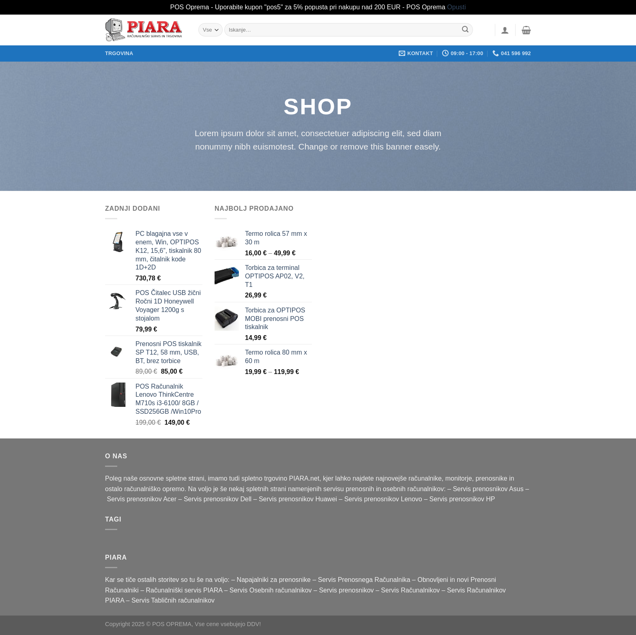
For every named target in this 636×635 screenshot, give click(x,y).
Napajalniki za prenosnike (274, 579)
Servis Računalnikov (410, 590)
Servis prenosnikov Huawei (298, 499)
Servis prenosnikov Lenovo (383, 499)
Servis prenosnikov (346, 590)
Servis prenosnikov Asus (488, 488)
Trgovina (119, 53)
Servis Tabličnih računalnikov (173, 600)
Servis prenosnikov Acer (141, 499)
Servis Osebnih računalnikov (271, 590)
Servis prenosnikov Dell (217, 499)
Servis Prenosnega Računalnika (364, 579)
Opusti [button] (456, 7)
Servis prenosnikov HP (462, 499)
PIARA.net (304, 478)
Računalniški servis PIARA (184, 590)
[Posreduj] (466, 30)
